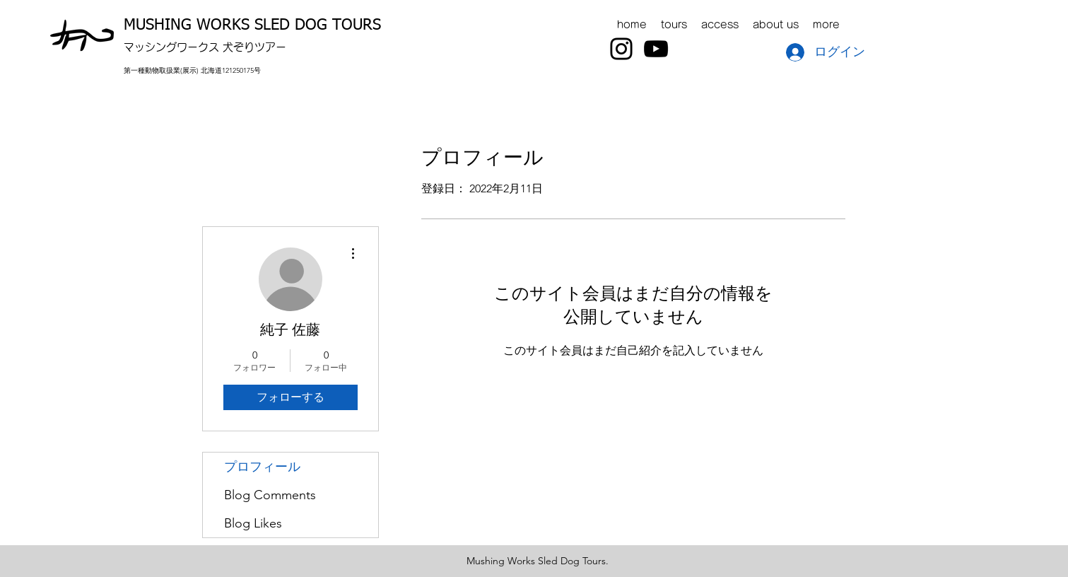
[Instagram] (621, 49)
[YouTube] (656, 49)
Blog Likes (253, 523)
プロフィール (262, 466)
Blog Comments (270, 495)
